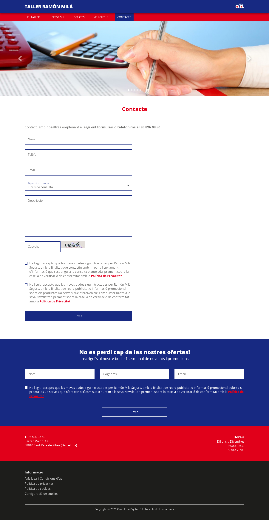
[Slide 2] (134, 90)
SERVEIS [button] (57, 17)
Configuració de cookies (41, 494)
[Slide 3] (137, 90)
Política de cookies (38, 489)
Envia (78, 316)
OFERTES (79, 17)
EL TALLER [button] (33, 17)
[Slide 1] (131, 90)
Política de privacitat (39, 483)
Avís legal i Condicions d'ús (43, 478)
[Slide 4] (140, 90)
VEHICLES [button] (99, 17)
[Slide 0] (128, 90)
